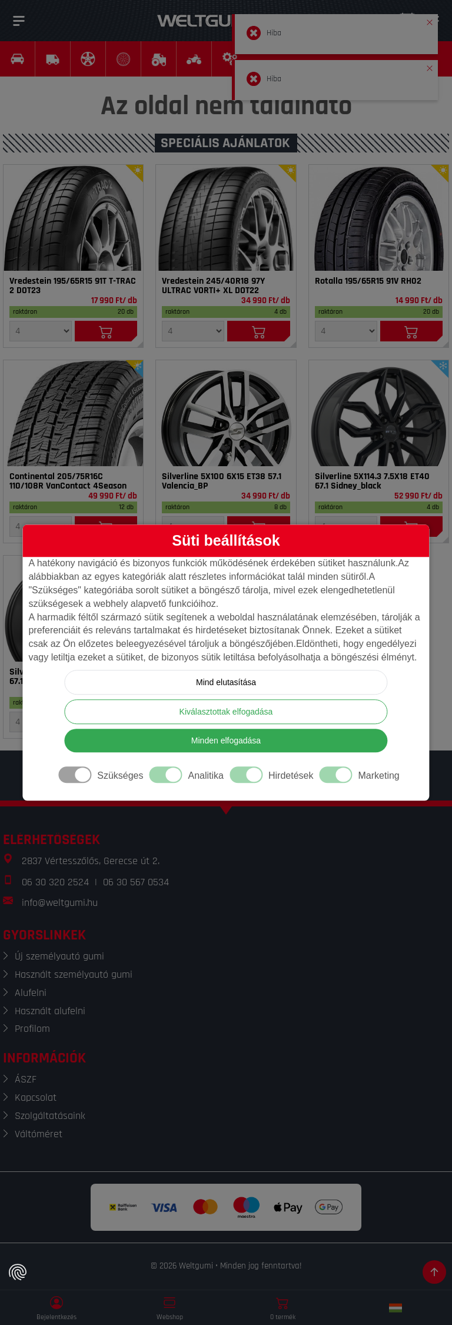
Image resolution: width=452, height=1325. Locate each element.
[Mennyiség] (40, 331)
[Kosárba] (106, 331)
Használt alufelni (50, 1011)
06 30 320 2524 (55, 882)
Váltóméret (38, 1134)
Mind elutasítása (226, 682)
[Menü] (19, 21)
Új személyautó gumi (59, 956)
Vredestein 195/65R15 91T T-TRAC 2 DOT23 (72, 286)
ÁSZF (25, 1079)
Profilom (32, 1028)
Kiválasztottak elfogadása (226, 711)
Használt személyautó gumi (73, 974)
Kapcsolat (35, 1097)
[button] (429, 20)
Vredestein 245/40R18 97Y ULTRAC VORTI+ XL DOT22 (213, 286)
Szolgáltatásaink (50, 1116)
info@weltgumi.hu (60, 902)
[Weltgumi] (213, 20)
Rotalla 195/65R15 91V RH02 (368, 281)
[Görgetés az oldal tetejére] (434, 1272)
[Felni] (225, 413)
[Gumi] (73, 218)
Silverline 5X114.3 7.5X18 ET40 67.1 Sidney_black (372, 481)
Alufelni (30, 992)
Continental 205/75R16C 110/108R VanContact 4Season (68, 481)
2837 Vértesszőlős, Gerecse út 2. (90, 861)
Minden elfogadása (226, 740)
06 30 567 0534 (136, 882)
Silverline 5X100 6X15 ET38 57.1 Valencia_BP (221, 481)
